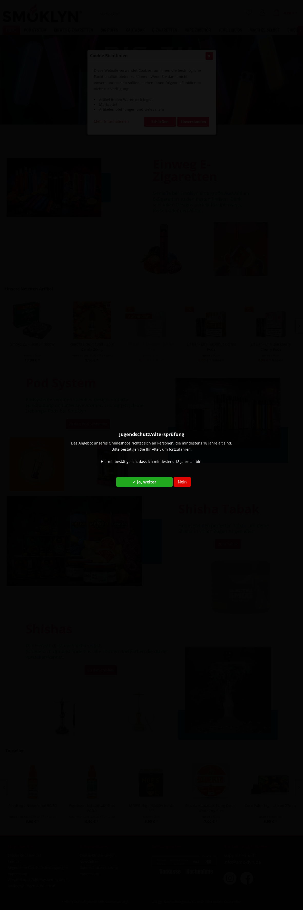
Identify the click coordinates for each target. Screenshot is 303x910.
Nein (182, 482)
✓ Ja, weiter (144, 482)
